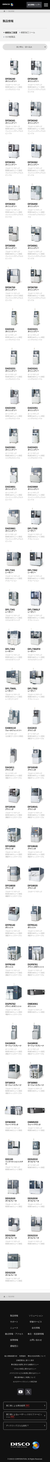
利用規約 (22, 1356)
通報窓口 (14, 1346)
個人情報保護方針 (10, 1356)
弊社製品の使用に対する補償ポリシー (25, 1364)
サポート (14, 1322)
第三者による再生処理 (15, 1405)
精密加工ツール (28, 32)
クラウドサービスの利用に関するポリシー (25, 1373)
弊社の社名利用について (37, 1356)
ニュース (14, 1328)
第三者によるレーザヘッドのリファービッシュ (24, 1415)
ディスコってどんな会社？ (17, 1425)
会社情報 (36, 1328)
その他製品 (10, 37)
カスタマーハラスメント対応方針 (25, 1382)
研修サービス (36, 1322)
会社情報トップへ (34, 5)
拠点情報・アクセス (14, 1334)
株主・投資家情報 (36, 1334)
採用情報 (14, 1340)
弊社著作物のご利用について (25, 1377)
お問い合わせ (36, 1340)
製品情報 (11, 11)
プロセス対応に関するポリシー (25, 1369)
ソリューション (36, 1315)
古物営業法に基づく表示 (25, 1360)
